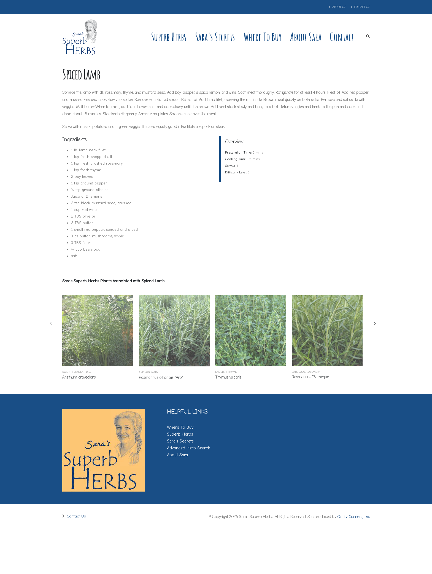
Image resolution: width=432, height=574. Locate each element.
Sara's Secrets (215, 37)
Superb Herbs (169, 37)
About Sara (305, 37)
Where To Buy (180, 427)
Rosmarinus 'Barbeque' (311, 376)
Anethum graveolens (79, 377)
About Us (337, 7)
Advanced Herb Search (188, 448)
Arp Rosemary (148, 372)
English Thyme (226, 372)
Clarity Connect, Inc (353, 516)
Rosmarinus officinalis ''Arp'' (161, 377)
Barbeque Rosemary (306, 372)
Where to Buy (263, 37)
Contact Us (360, 7)
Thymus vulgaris (228, 377)
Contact (342, 37)
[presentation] (51, 324)
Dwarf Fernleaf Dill (76, 372)
